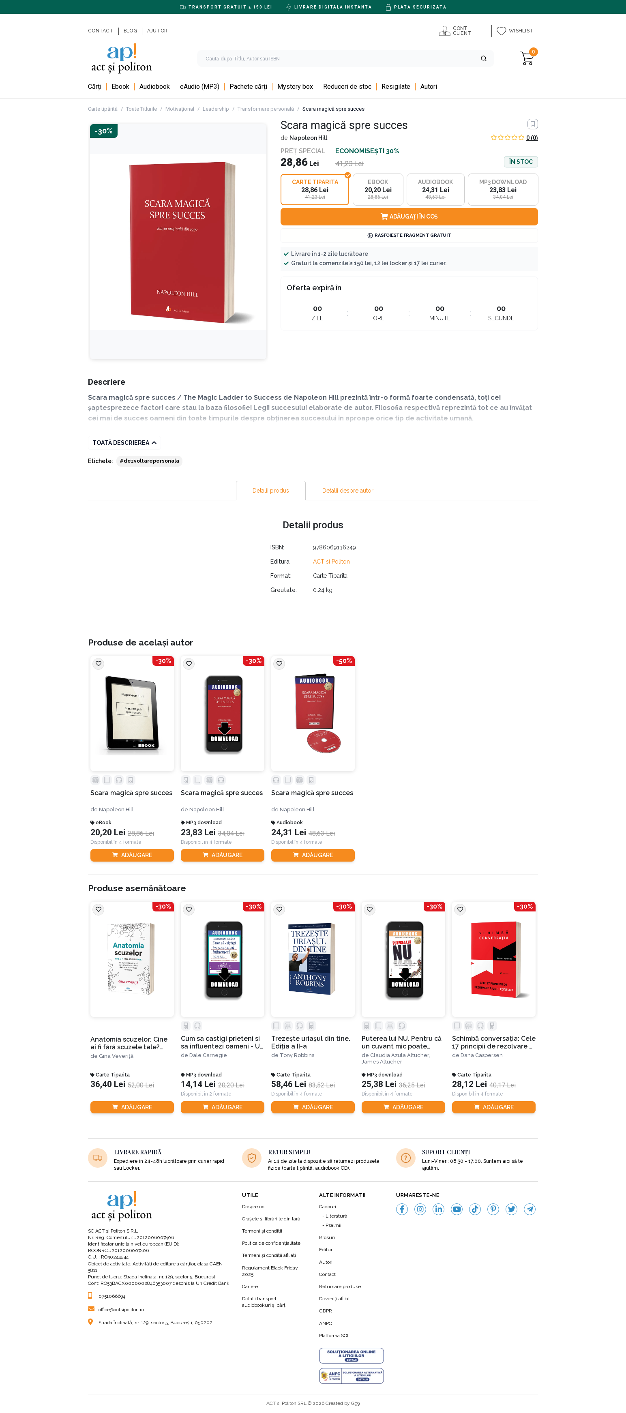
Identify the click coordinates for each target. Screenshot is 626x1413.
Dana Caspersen (482, 1055)
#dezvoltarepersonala (149, 461)
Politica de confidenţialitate (271, 1243)
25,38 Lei (379, 1084)
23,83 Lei (198, 832)
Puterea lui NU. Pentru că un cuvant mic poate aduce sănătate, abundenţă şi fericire (402, 1043)
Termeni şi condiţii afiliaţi (269, 1255)
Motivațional (179, 109)
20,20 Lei (107, 832)
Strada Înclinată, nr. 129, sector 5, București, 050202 (150, 1322)
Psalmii (333, 1225)
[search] (345, 58)
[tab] (271, 490)
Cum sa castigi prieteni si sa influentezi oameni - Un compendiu (222, 1043)
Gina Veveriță (116, 1056)
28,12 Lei (469, 1084)
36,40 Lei (107, 1084)
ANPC (325, 1323)
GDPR (325, 1311)
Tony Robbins (297, 1055)
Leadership (216, 109)
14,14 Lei (198, 1084)
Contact (327, 1274)
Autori (325, 1262)
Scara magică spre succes (131, 793)
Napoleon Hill (308, 138)
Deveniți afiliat (334, 1299)
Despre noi (254, 1206)
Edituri (326, 1249)
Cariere (250, 1286)
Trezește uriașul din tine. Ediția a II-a (310, 1042)
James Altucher (382, 1062)
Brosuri (327, 1237)
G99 (355, 1403)
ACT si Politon (331, 561)
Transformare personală (266, 109)
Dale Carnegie (208, 1055)
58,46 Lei (288, 1084)
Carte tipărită (103, 109)
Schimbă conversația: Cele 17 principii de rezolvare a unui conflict (494, 1043)
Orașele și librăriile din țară (271, 1219)
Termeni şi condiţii (262, 1231)
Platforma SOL (334, 1335)
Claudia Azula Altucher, (400, 1055)
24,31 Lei (288, 832)
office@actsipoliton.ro (116, 1309)
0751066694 (106, 1296)
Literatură (336, 1216)
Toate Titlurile (141, 109)
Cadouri (327, 1206)
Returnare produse (340, 1286)
